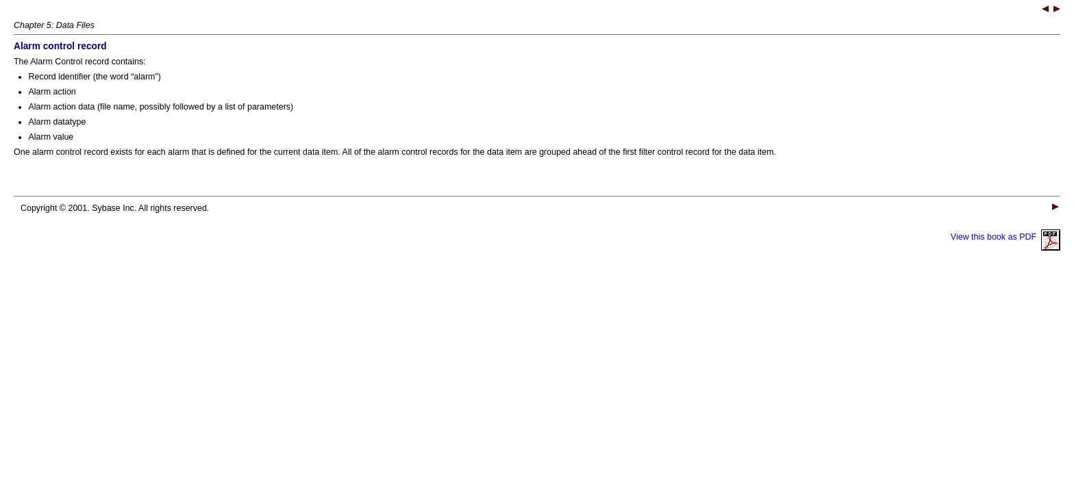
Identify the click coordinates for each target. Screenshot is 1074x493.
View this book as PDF (1005, 237)
